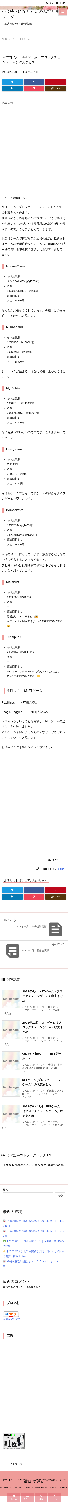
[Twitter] (12, 82)
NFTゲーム (24, 39)
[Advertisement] (34, 150)
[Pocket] (34, 88)
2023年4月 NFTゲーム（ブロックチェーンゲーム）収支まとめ (42, 996)
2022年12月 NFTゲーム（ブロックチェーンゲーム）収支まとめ (42, 1028)
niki (61, 869)
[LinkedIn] (12, 88)
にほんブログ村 (12, 1325)
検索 (5, 1196)
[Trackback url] (34, 1171)
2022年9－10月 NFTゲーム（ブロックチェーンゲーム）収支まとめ (42, 1116)
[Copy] (55, 88)
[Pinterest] (55, 82)
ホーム (7, 39)
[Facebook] (34, 82)
